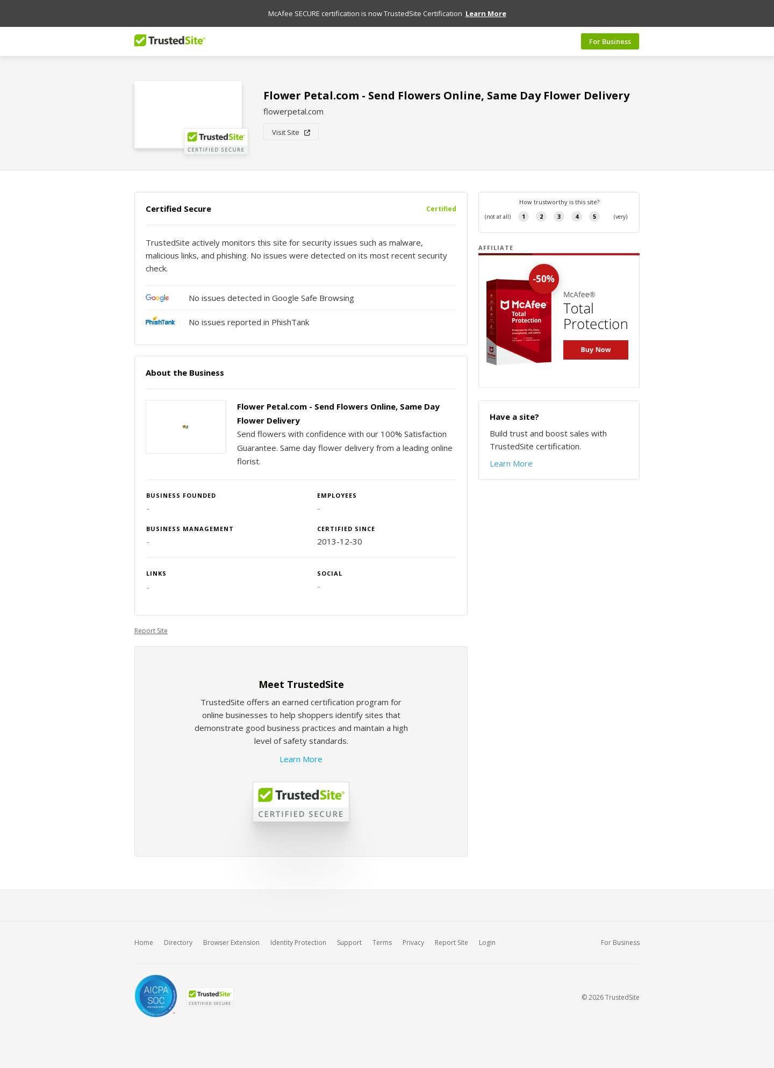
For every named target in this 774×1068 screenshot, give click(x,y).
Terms (382, 942)
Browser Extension (231, 942)
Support (349, 942)
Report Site (151, 630)
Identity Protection (298, 942)
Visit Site (291, 132)
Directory (178, 942)
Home (143, 942)
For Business (610, 41)
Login (487, 942)
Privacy (413, 942)
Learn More (301, 759)
